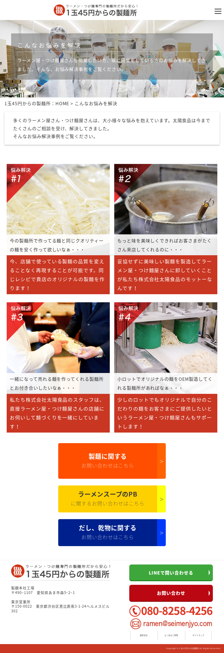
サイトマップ (198, 635)
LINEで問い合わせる (171, 572)
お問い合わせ (171, 593)
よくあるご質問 (171, 635)
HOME (62, 103)
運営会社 (144, 635)
